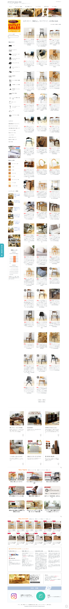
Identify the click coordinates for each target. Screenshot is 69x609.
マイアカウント (58, 1)
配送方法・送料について (13, 139)
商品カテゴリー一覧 (12, 132)
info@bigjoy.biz (52, 580)
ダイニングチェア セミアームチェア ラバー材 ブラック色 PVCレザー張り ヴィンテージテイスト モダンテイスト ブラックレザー (54, 368)
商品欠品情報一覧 (1, 250)
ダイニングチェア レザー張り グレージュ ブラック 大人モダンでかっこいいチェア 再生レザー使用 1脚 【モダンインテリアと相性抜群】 (29, 63)
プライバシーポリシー (42, 604)
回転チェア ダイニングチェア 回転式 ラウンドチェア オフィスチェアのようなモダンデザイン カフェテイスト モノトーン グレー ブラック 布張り (29, 389)
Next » (44, 399)
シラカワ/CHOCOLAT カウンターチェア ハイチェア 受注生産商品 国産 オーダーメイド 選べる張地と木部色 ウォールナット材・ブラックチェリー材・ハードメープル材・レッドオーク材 (29, 304)
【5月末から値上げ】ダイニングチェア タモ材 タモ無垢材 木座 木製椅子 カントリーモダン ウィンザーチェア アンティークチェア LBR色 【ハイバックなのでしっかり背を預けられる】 (41, 86)
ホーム (10, 6)
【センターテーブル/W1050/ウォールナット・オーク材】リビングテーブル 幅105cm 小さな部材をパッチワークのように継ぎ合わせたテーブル (54, 150)
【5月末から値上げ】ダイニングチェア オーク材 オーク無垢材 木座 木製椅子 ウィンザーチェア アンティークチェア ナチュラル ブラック (54, 63)
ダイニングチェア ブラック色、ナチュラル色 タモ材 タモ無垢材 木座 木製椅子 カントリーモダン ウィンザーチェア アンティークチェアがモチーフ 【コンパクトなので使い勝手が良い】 (42, 43)
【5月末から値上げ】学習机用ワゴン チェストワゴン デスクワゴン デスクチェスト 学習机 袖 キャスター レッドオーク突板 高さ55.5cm (29, 194)
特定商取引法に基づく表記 (33, 604)
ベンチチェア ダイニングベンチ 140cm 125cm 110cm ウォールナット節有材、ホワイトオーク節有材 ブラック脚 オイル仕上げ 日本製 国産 (41, 150)
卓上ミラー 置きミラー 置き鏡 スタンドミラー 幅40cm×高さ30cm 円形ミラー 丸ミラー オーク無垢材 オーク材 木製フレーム (41, 172)
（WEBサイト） (56, 576)
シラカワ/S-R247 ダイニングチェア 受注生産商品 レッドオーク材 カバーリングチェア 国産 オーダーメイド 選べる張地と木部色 (54, 281)
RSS (9, 141)
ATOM (12, 141)
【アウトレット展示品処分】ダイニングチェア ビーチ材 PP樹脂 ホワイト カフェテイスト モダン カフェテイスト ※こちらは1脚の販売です (29, 41)
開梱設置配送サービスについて (14, 123)
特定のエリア (25, 556)
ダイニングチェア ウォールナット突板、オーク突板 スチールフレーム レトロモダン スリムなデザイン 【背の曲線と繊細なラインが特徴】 (54, 41)
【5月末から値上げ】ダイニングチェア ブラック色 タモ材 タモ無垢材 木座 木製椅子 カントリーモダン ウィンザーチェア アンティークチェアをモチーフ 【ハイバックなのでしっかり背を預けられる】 (29, 86)
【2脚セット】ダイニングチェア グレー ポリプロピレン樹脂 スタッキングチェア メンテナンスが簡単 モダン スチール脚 (54, 302)
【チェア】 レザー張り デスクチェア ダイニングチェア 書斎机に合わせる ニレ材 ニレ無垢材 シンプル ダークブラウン (29, 324)
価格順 (56, 24)
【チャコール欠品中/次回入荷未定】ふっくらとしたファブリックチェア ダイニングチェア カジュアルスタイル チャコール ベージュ (41, 324)
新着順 (60, 24)
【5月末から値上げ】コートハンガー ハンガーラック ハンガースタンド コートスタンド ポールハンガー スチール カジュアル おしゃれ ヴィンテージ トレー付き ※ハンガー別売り (54, 195)
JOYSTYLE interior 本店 (14, 2)
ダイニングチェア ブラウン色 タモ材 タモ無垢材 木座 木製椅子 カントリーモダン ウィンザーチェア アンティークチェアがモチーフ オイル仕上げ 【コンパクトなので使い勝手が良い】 (29, 108)
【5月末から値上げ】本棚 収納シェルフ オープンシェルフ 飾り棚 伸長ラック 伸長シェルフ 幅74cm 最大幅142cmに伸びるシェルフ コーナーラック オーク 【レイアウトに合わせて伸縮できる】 (29, 173)
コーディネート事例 (17, 6)
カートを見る (53, 6)
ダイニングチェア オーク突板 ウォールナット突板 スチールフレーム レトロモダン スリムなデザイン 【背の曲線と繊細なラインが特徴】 (42, 107)
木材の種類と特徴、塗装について (14, 128)
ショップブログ (37, 6)
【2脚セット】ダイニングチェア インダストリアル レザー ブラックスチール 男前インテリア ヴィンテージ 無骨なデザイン (42, 128)
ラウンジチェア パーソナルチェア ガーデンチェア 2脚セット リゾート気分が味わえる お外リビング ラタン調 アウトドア (54, 346)
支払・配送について (28, 6)
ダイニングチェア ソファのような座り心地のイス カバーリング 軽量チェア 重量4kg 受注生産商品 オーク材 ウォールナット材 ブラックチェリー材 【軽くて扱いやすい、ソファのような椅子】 (29, 369)
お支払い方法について (12, 137)
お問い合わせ (46, 6)
